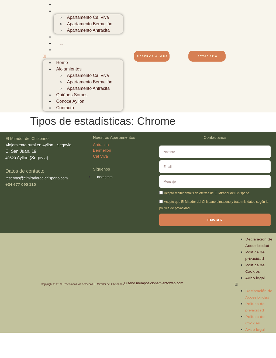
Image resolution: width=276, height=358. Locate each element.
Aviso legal (255, 278)
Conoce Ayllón (61, 44)
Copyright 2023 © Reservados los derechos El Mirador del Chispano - (82, 284)
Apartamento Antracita (88, 30)
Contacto (65, 107)
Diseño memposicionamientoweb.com (153, 283)
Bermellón (102, 150)
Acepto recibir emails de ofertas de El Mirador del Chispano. (207, 193)
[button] (83, 56)
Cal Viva (100, 156)
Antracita (101, 144)
